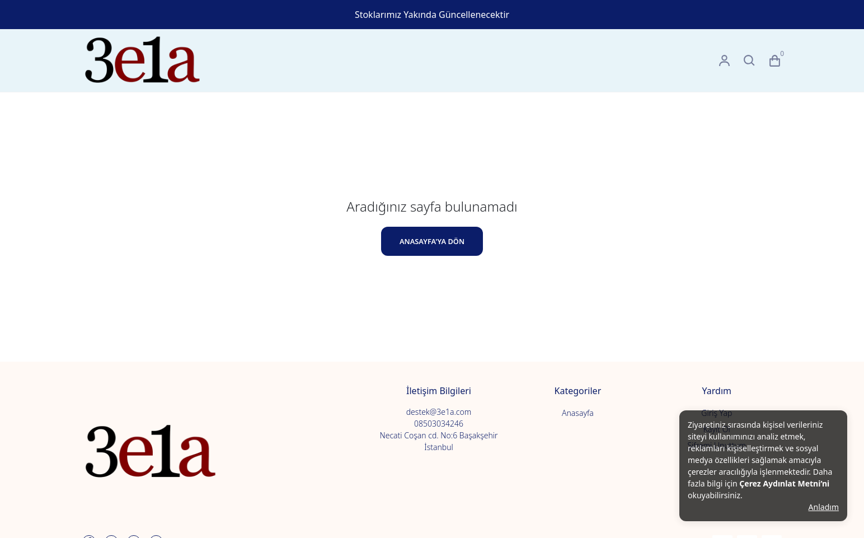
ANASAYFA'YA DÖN (432, 241)
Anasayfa (578, 413)
